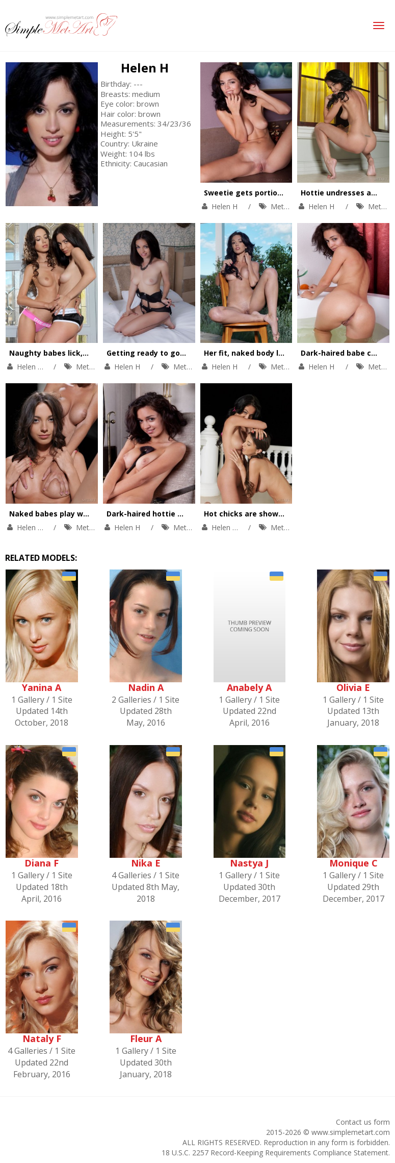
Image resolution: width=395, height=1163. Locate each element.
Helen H (145, 67)
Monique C (353, 863)
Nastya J (249, 863)
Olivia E (353, 687)
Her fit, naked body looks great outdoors (279, 353)
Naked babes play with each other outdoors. (91, 513)
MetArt (282, 206)
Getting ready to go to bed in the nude (178, 353)
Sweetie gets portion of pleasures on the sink (289, 192)
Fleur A (146, 1038)
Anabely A (249, 687)
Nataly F (41, 1038)
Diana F (41, 863)
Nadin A (146, 687)
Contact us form (363, 1122)
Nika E (146, 863)
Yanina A (41, 687)
